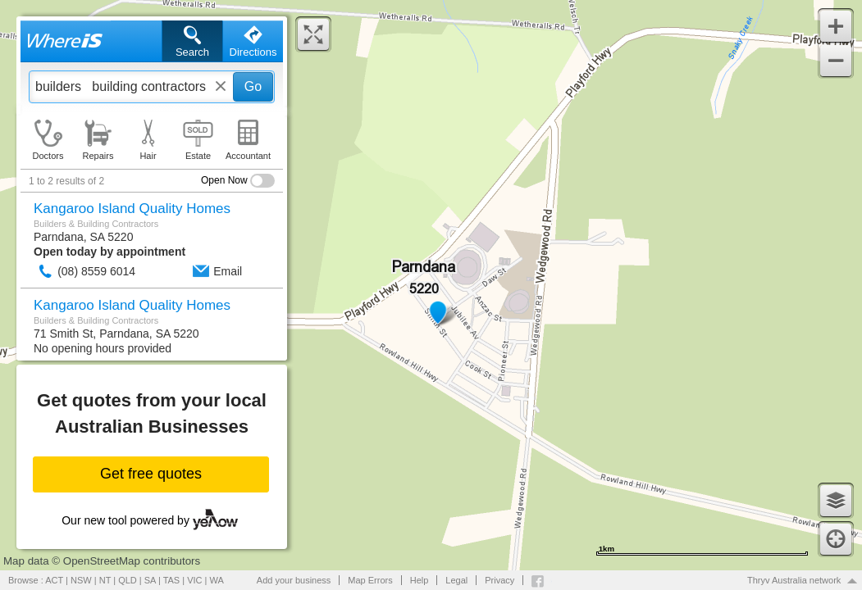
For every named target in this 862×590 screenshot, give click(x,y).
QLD (127, 580)
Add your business (294, 580)
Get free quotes (151, 473)
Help (419, 580)
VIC (194, 580)
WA (217, 580)
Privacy (499, 580)
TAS (171, 580)
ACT (54, 580)
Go (253, 86)
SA (150, 580)
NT (105, 580)
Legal (456, 580)
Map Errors (370, 580)
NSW (81, 580)
